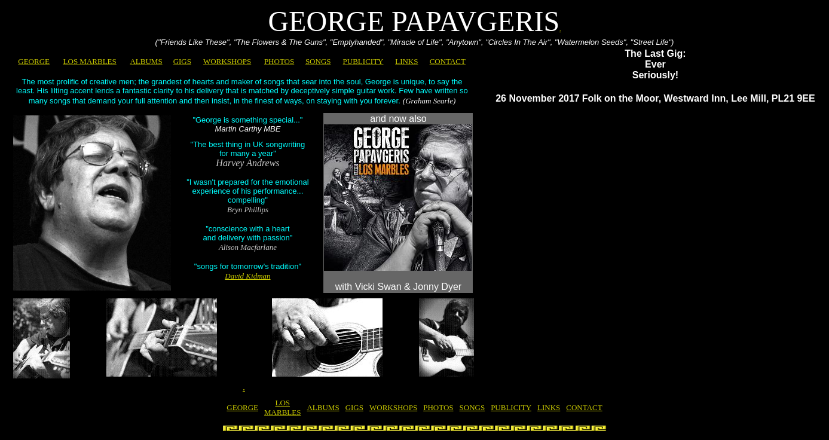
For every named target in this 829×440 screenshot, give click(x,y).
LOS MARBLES (90, 61)
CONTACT (448, 61)
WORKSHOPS (227, 61)
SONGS (318, 61)
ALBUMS (146, 61)
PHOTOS (279, 61)
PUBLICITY (363, 61)
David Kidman (247, 275)
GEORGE (34, 61)
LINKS (406, 61)
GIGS (182, 61)
